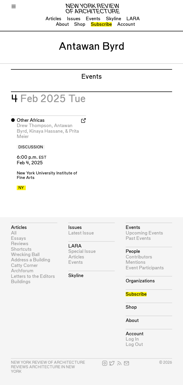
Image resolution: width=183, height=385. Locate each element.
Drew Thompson (34, 125)
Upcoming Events (144, 233)
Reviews (19, 243)
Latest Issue (81, 233)
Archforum (22, 271)
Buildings (21, 281)
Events (93, 18)
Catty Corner (24, 265)
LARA (133, 18)
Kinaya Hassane (46, 131)
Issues (73, 18)
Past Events (138, 238)
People (133, 251)
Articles (53, 18)
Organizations (140, 281)
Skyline (113, 18)
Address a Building (30, 260)
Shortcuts (21, 249)
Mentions (136, 262)
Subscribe (101, 24)
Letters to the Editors (33, 276)
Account (126, 24)
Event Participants (145, 268)
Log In (132, 339)
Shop (79, 24)
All (13, 233)
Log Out (134, 344)
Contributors (139, 257)
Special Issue (82, 251)
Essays (18, 238)
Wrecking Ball (25, 254)
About (62, 24)
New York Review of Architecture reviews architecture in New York (48, 367)
